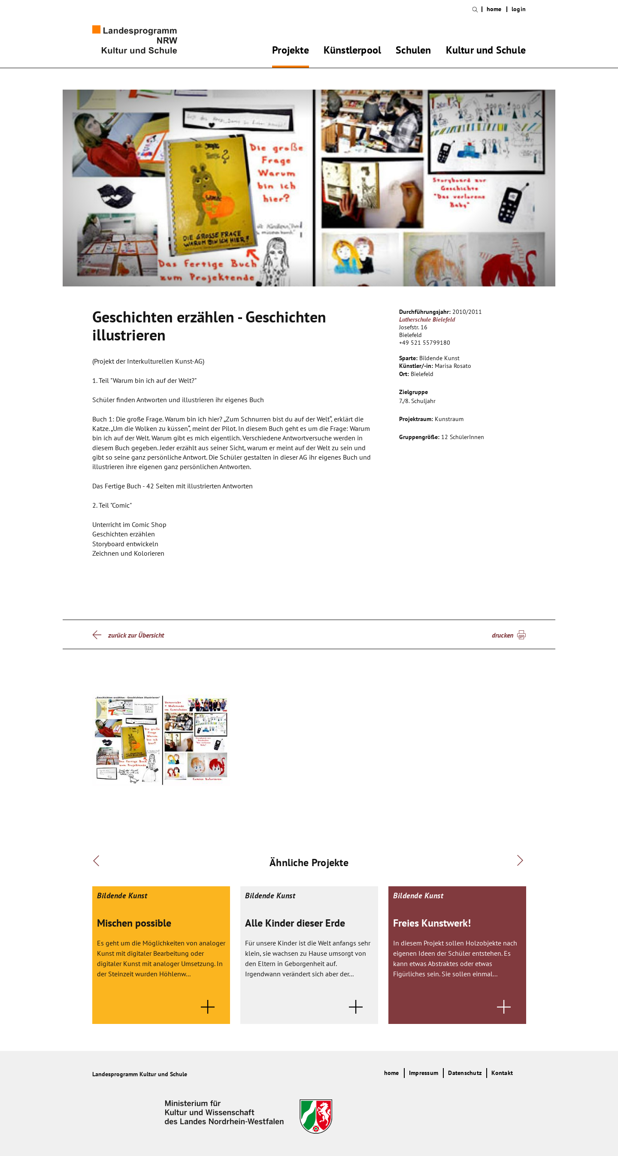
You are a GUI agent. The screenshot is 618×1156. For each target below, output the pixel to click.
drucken (502, 635)
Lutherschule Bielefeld (427, 319)
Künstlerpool (352, 51)
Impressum (423, 1073)
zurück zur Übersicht (136, 635)
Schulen (413, 51)
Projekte (290, 51)
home (494, 9)
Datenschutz (465, 1073)
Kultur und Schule (486, 51)
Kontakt (502, 1073)
